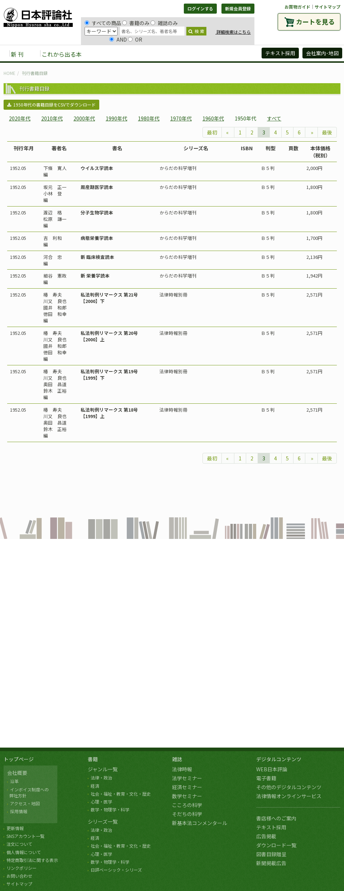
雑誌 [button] (128, 53)
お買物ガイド (297, 7)
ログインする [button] (200, 8)
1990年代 (116, 118)
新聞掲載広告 (271, 863)
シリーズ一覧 (103, 821)
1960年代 (213, 118)
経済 (95, 786)
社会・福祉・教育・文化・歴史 (121, 794)
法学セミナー (187, 778)
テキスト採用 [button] (280, 53)
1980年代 (148, 118)
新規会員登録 (238, 8)
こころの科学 (187, 805)
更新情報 (15, 828)
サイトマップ (327, 7)
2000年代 (84, 118)
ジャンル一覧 (103, 769)
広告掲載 (266, 836)
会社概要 (17, 772)
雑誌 (177, 759)
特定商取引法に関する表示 (32, 860)
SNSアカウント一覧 (25, 836)
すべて (274, 118)
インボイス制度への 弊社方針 (28, 792)
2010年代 (52, 118)
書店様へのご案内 (276, 818)
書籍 (93, 759)
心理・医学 (101, 801)
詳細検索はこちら (233, 32)
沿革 (14, 781)
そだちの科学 (187, 813)
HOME (9, 73)
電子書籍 (266, 778)
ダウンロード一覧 (276, 845)
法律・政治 (101, 777)
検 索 (196, 31)
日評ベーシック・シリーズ (116, 870)
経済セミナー (187, 787)
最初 (212, 132)
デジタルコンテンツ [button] (171, 53)
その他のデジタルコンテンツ (288, 787)
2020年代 (19, 118)
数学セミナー (187, 796)
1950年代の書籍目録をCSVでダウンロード (51, 104)
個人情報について (23, 852)
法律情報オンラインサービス (288, 796)
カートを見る (315, 21)
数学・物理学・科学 (110, 809)
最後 (327, 132)
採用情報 (18, 811)
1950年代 (245, 118)
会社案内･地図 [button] (322, 53)
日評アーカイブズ (230, 53)
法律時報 (182, 769)
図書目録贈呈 (271, 854)
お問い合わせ (19, 876)
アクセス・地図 (25, 803)
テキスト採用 (271, 827)
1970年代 (181, 118)
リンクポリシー (21, 868)
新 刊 (17, 54)
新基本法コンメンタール (199, 822)
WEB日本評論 (271, 769)
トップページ (19, 759)
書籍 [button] (104, 53)
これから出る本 (62, 54)
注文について (19, 844)
